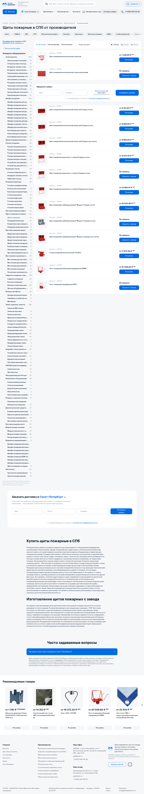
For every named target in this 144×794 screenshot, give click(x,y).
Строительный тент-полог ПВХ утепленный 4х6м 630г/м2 (44, 715)
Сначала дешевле (53, 44)
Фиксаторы (79, 34)
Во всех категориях (11, 48)
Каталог (9, 11)
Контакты (76, 12)
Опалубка (66, 34)
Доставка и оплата (10, 752)
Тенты (7, 34)
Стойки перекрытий (122, 34)
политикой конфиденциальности (99, 98)
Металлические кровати (50, 34)
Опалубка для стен (45, 764)
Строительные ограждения (48, 770)
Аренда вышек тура (91, 11)
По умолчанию (41, 44)
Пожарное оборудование (14, 53)
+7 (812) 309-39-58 (130, 11)
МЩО (109, 34)
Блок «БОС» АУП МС (68, 713)
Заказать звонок (117, 764)
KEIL (26, 34)
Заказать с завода (129, 75)
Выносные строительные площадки (51, 748)
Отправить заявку (127, 93)
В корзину (129, 60)
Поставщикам (8, 764)
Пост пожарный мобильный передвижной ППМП (99, 714)
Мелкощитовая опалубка (47, 755)
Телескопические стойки (47, 774)
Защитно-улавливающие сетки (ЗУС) (52, 752)
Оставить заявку (110, 12)
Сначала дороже (66, 44)
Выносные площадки (95, 34)
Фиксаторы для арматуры (48, 777)
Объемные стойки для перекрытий (51, 761)
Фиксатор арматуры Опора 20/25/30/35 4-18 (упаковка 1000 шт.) (16, 715)
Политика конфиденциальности (127, 789)
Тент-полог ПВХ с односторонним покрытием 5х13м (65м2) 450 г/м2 (127, 715)
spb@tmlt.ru (133, 4)
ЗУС (35, 34)
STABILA (17, 34)
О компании (7, 755)
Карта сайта (108, 789)
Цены (5, 761)
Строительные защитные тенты (50, 767)
